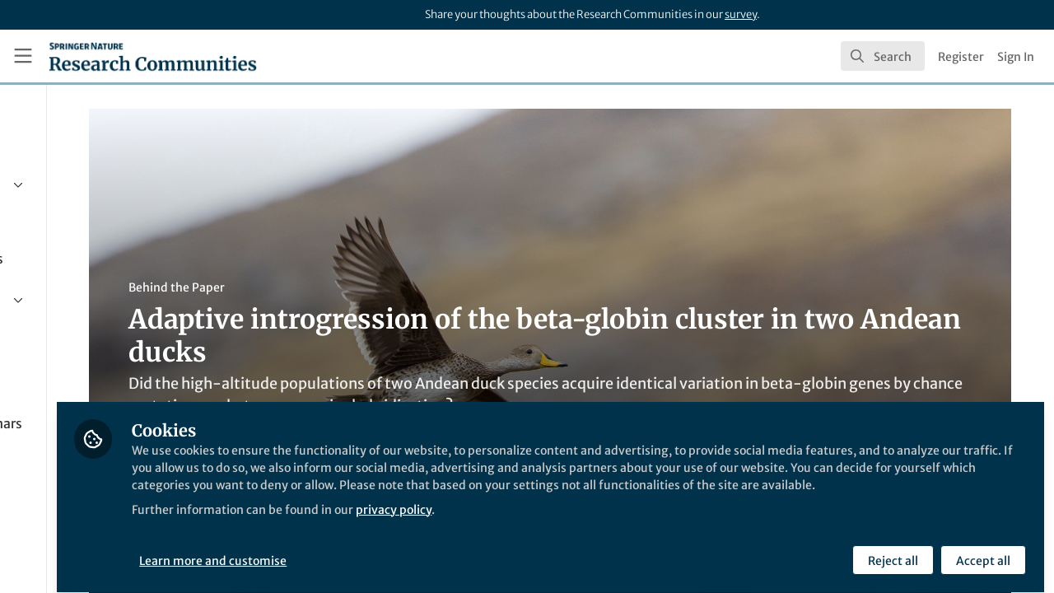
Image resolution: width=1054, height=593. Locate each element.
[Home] (152, 56)
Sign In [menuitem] (1015, 56)
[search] (883, 56)
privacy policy (591, 517)
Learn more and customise (379, 549)
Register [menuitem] (961, 56)
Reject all (891, 549)
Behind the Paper (312, 287)
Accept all (981, 549)
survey (741, 14)
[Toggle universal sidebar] (23, 56)
